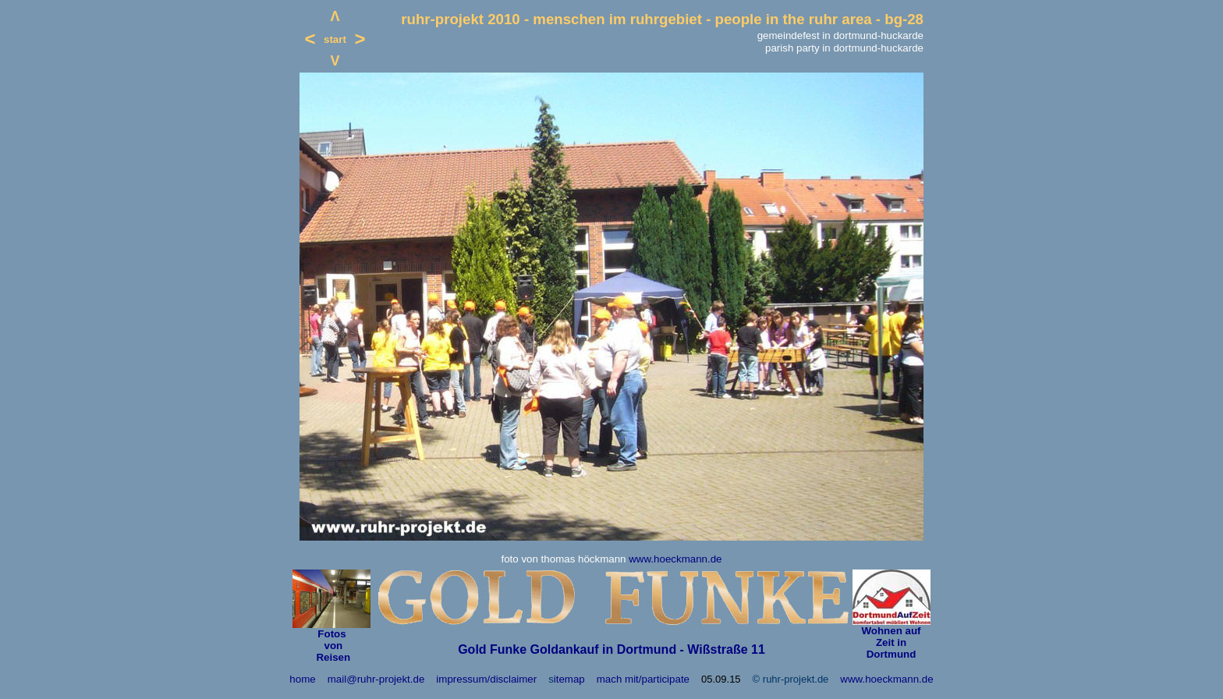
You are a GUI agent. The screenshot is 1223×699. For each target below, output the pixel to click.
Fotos (331, 634)
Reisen (332, 657)
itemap (569, 679)
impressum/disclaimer (486, 679)
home (302, 679)
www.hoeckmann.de (675, 559)
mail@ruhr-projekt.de (376, 679)
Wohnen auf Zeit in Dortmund (890, 642)
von (331, 645)
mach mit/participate (643, 679)
